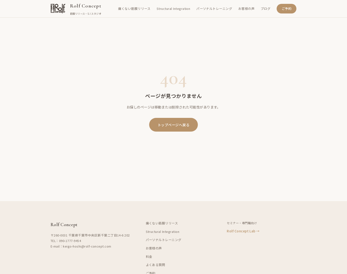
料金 (149, 256)
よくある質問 (155, 264)
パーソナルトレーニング (214, 8)
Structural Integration (173, 8)
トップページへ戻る (173, 124)
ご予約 (286, 8)
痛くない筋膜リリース (134, 8)
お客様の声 (246, 8)
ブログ (265, 8)
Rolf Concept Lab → (243, 231)
